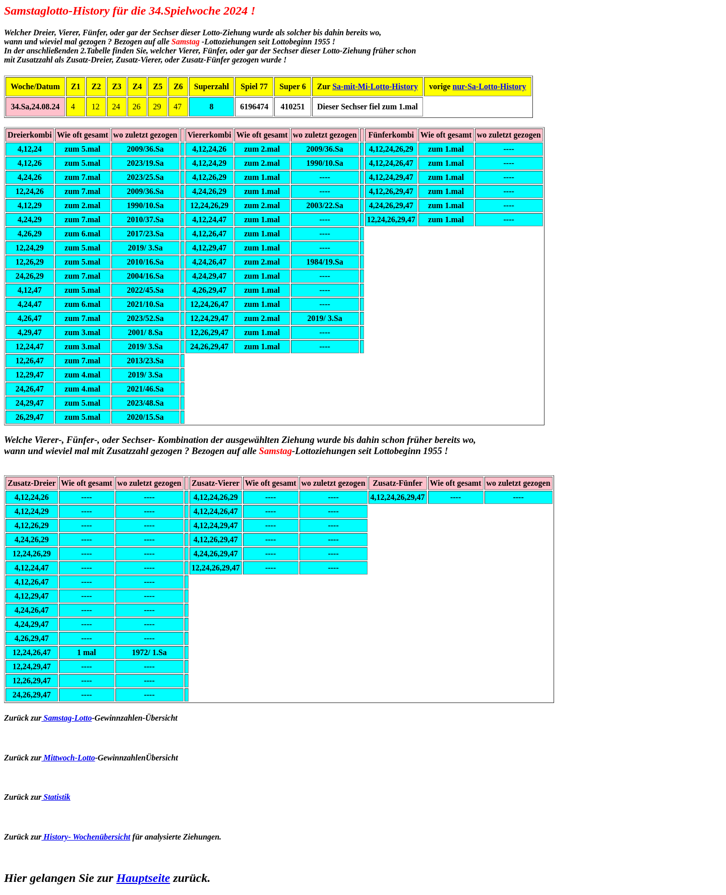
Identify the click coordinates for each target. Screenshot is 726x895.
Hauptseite (143, 877)
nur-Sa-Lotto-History (489, 86)
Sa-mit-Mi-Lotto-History (375, 86)
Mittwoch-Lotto (68, 757)
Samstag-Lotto (66, 718)
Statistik (55, 797)
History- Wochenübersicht (85, 837)
